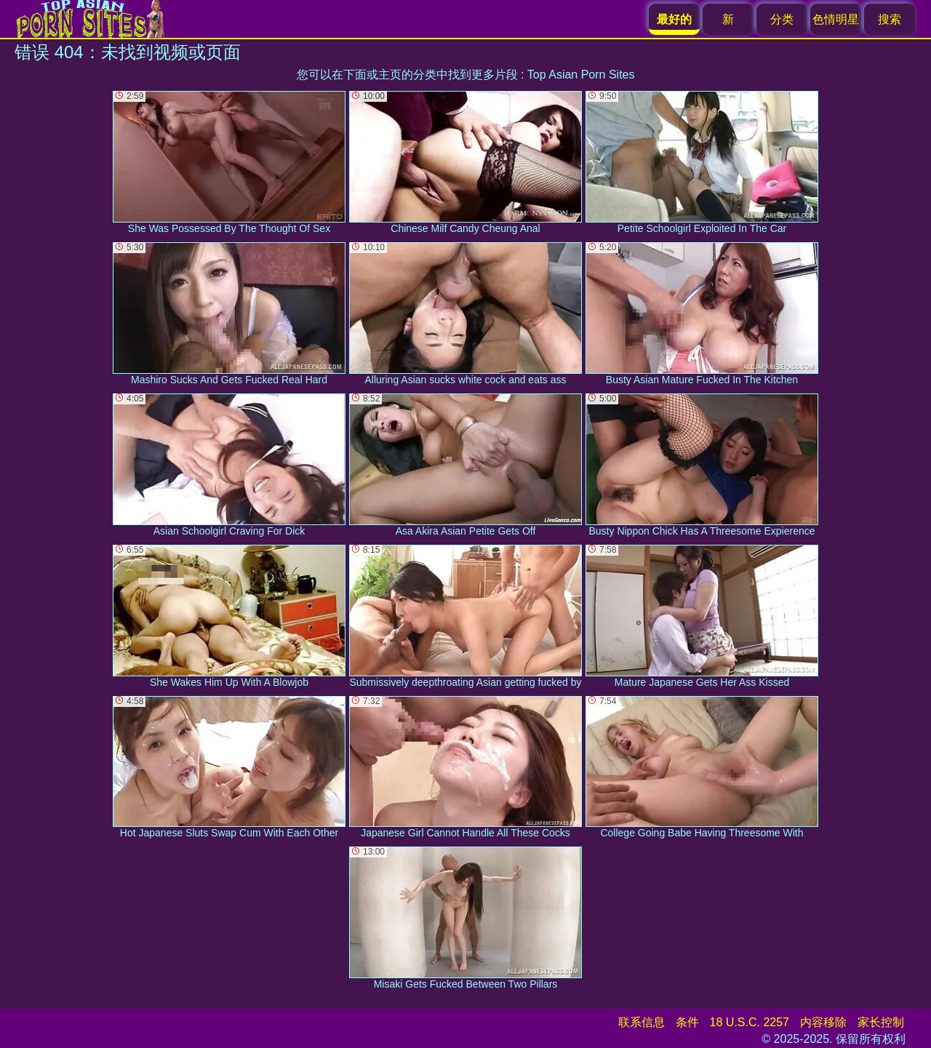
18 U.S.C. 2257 (749, 1022)
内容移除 (823, 1022)
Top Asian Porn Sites (581, 74)
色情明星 (835, 19)
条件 (687, 1022)
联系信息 (641, 1022)
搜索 (889, 19)
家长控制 (881, 1022)
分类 (782, 19)
